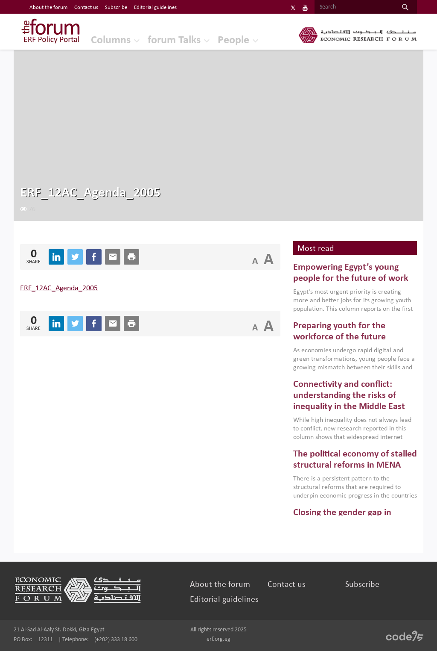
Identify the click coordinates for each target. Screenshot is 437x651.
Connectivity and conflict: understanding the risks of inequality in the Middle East (349, 396)
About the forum (220, 584)
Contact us (287, 584)
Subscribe (362, 584)
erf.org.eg (218, 639)
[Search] (354, 7)
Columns (111, 40)
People (233, 40)
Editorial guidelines (224, 599)
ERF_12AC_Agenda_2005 (59, 288)
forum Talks (174, 40)
